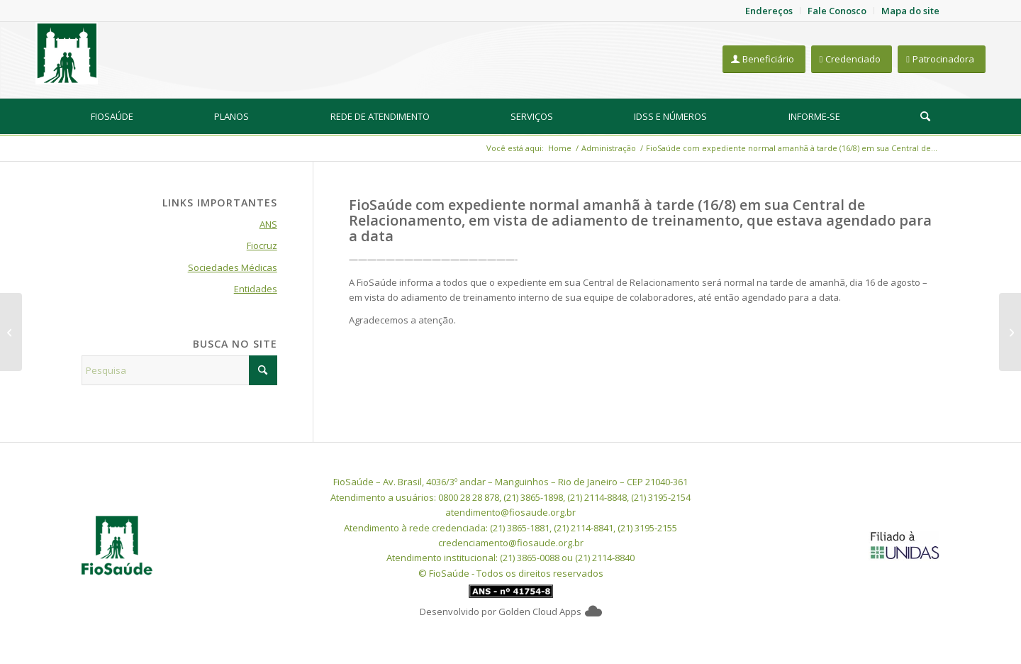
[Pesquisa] (925, 116)
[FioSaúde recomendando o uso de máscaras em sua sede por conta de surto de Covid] (1010, 332)
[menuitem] (112, 116)
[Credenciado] (852, 59)
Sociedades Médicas (232, 267)
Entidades (255, 288)
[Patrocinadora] (942, 59)
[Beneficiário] (763, 59)
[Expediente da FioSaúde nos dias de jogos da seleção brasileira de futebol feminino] (11, 332)
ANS (268, 224)
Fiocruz (262, 245)
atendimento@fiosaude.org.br (510, 512)
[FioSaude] (66, 53)
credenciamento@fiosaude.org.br (511, 542)
